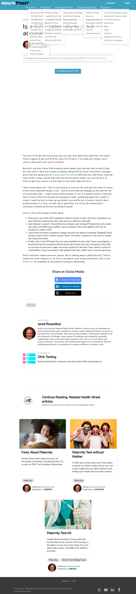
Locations (110, 3)
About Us (66, 581)
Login (127, 3)
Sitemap (29, 588)
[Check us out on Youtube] (106, 590)
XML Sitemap (38, 588)
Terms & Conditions (53, 588)
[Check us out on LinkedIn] (112, 590)
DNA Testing (57, 20)
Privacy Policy (19, 588)
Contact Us (66, 588)
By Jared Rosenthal (40, 43)
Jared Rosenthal (49, 324)
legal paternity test (64, 174)
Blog (40, 20)
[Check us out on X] (99, 590)
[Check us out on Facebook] (119, 590)
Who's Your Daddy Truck (74, 559)
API (74, 581)
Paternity (31, 305)
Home (25, 20)
